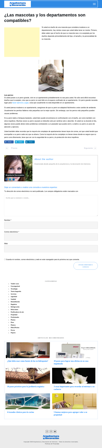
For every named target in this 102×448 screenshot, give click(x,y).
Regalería (14, 304)
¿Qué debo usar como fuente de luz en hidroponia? (27, 354)
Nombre (7, 220)
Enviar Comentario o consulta (86, 266)
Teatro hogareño (16, 291)
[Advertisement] (22, 42)
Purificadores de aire (17, 312)
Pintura (13, 325)
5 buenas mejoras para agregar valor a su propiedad (74, 405)
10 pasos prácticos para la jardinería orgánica (27, 380)
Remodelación (15, 302)
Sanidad (13, 299)
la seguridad (39, 137)
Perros (13, 330)
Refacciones (14, 309)
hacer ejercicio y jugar (20, 103)
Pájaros (13, 333)
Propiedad (14, 314)
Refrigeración (15, 307)
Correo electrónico (11, 232)
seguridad (14, 296)
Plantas (13, 320)
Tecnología (14, 289)
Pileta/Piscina (15, 327)
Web (6, 243)
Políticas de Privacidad (52, 443)
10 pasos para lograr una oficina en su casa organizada (74, 354)
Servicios (13, 294)
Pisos (12, 322)
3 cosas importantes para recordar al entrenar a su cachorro (74, 380)
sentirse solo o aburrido (65, 121)
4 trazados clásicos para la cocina (27, 405)
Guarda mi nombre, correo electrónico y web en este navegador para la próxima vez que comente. (42, 259)
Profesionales (15, 317)
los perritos (18, 110)
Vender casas (15, 284)
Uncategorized (15, 286)
